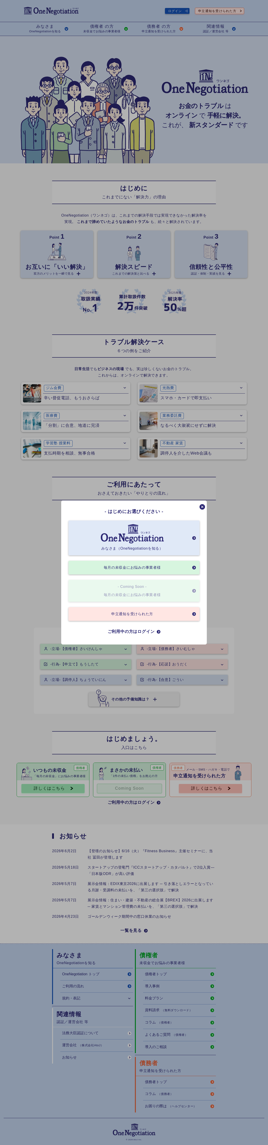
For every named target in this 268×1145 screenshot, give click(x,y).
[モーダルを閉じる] (202, 507)
